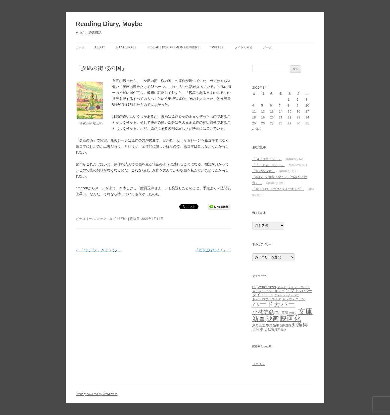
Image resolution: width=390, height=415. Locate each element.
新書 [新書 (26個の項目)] (259, 318)
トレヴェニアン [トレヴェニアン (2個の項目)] (293, 299)
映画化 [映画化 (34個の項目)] (290, 318)
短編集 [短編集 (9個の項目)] (300, 324)
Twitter (216, 47)
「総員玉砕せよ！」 (213, 250)
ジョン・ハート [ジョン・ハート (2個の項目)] (299, 287)
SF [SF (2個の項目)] (254, 287)
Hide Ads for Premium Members (173, 47)
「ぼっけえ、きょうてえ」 (99, 250)
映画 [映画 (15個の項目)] (273, 318)
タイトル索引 (243, 47)
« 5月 (256, 129)
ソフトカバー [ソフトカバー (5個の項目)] (299, 290)
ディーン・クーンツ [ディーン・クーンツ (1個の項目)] (286, 295)
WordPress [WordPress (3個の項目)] (266, 287)
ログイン (258, 364)
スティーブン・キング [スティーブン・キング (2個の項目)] (268, 291)
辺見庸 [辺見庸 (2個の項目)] (269, 329)
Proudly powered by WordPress (97, 394)
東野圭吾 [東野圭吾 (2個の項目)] (258, 325)
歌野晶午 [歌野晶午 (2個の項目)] (272, 325)
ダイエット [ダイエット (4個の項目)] (262, 295)
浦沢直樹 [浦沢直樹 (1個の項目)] (285, 325)
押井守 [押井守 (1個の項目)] (293, 312)
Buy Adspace (126, 47)
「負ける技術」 (263, 171)
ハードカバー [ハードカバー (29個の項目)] (273, 304)
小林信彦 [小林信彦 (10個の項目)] (263, 312)
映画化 (122, 219)
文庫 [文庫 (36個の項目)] (305, 311)
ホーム (80, 47)
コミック (100, 219)
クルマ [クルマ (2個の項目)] (282, 287)
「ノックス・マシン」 (268, 165)
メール (267, 47)
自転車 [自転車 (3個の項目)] (257, 329)
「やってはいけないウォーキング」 (278, 189)
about (100, 47)
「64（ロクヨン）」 (267, 159)
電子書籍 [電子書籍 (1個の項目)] (280, 329)
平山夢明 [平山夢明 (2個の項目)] (281, 313)
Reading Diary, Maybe (109, 24)
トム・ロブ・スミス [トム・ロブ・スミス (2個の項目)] (266, 299)
